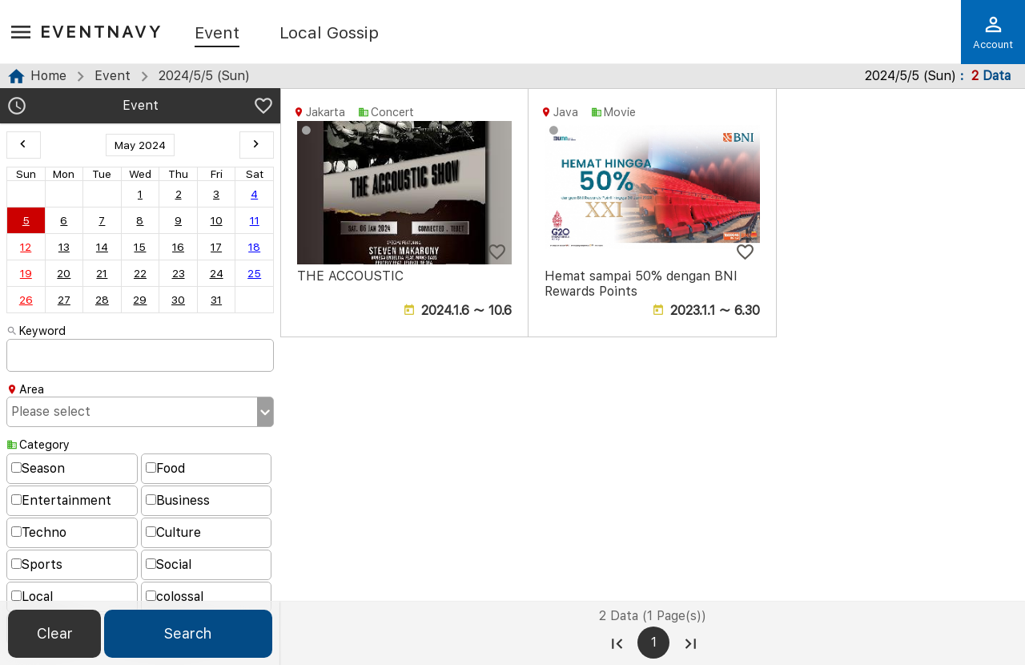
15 (140, 246)
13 (64, 246)
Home (48, 75)
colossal (174, 596)
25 (254, 273)
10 (217, 220)
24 (216, 273)
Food (165, 468)
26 (26, 299)
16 (178, 246)
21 (101, 273)
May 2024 (140, 145)
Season (38, 468)
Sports (36, 564)
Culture (173, 532)
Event (217, 33)
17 (216, 246)
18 (254, 246)
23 (178, 273)
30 (178, 299)
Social (168, 564)
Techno (38, 532)
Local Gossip (329, 33)
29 (140, 299)
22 (140, 273)
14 (102, 246)
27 (64, 299)
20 (63, 273)
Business (178, 500)
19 (26, 273)
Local (32, 596)
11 (254, 220)
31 (216, 299)
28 (102, 299)
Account (993, 32)
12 (25, 246)
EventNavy (101, 32)
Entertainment (61, 500)
